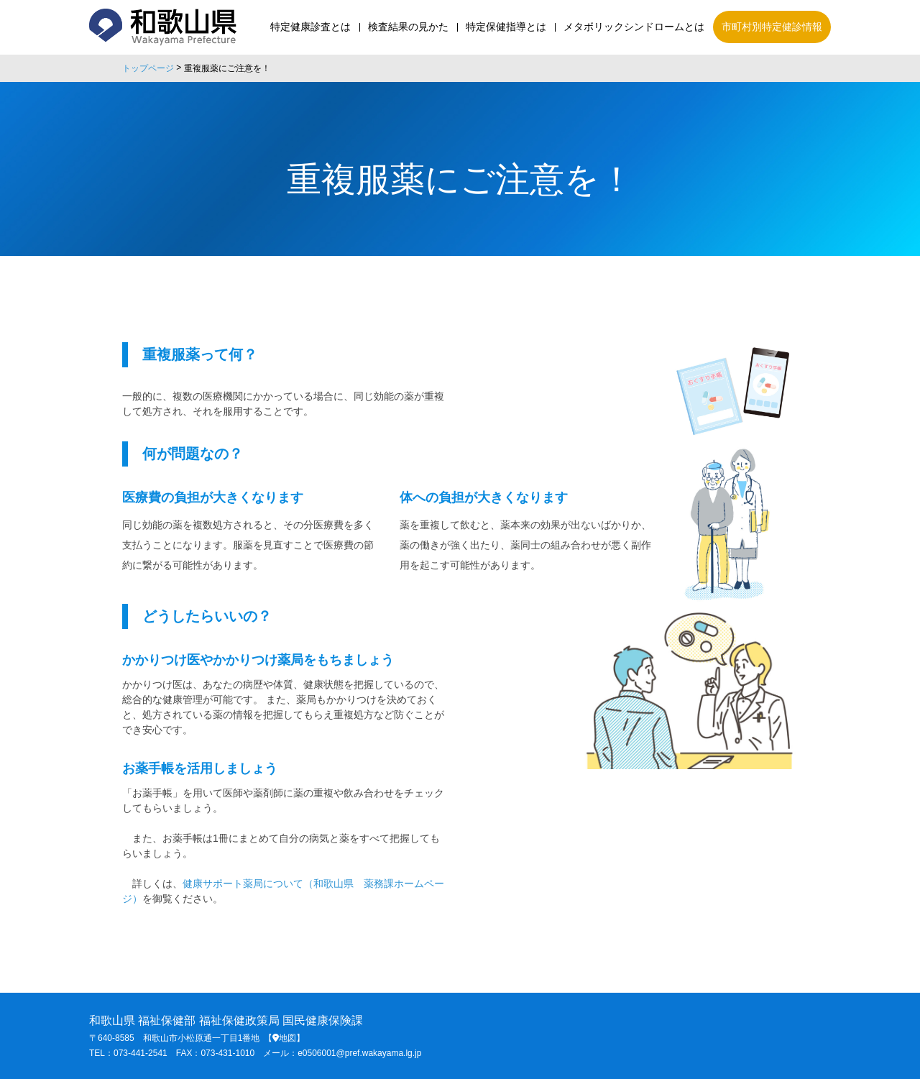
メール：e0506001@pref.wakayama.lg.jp (342, 1053)
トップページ (148, 68)
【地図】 (284, 1038)
